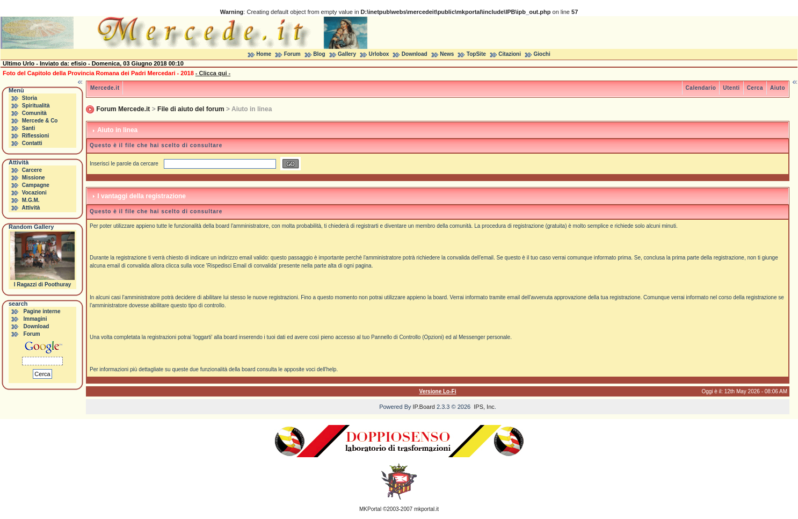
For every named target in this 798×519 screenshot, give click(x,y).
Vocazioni (34, 193)
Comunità (34, 113)
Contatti (32, 143)
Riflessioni (35, 136)
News (447, 54)
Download (414, 54)
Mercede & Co (40, 121)
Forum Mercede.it (123, 109)
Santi (28, 128)
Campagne (35, 185)
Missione (33, 178)
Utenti (731, 88)
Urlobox (379, 54)
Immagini (35, 319)
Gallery (347, 54)
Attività (30, 208)
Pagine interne (42, 311)
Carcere (32, 170)
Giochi (542, 54)
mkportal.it (426, 509)
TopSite (476, 54)
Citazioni (509, 54)
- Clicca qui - (212, 73)
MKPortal (370, 509)
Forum (292, 54)
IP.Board (424, 406)
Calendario (701, 88)
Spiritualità (36, 106)
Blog (319, 54)
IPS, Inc (484, 406)
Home (263, 54)
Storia (29, 98)
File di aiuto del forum (190, 109)
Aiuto (777, 88)
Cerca (755, 88)
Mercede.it (104, 88)
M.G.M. (31, 200)
